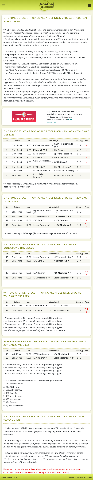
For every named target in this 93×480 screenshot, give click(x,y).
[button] (89, 5)
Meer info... (52, 122)
